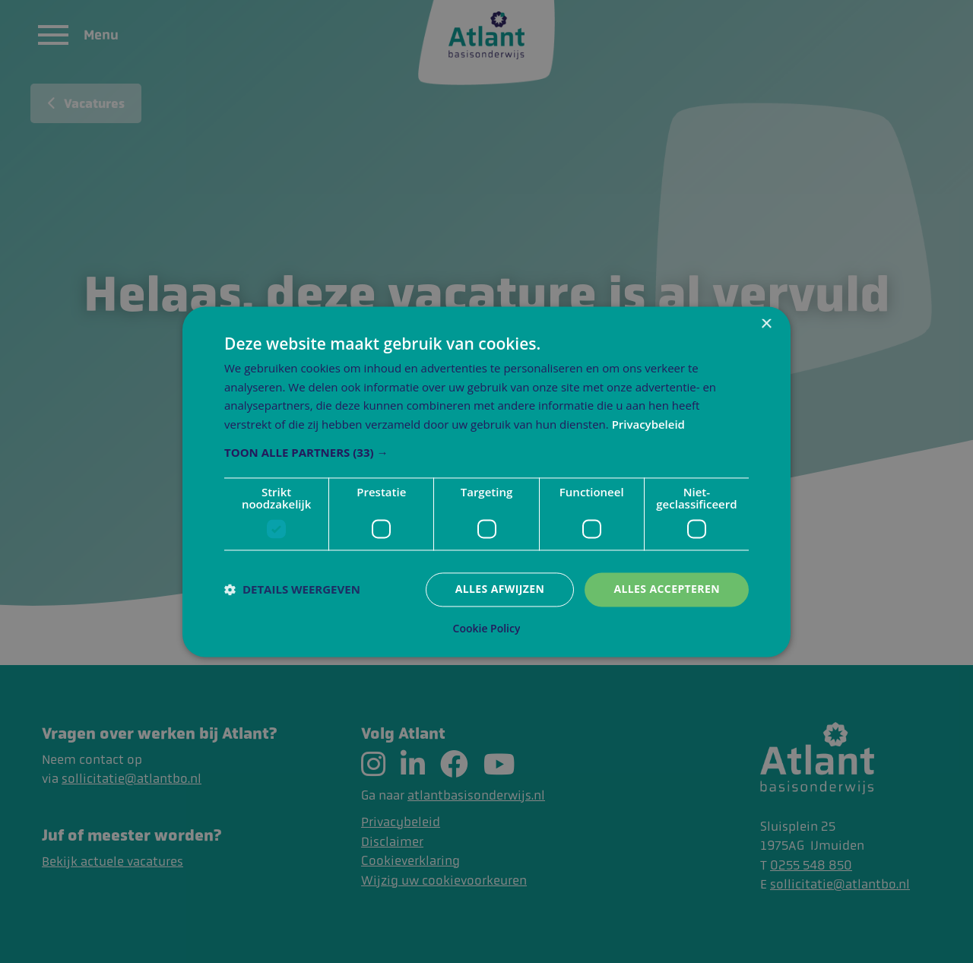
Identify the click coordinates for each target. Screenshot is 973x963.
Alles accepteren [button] (666, 588)
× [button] (766, 324)
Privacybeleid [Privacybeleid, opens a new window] (648, 424)
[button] (486, 452)
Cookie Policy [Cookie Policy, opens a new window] (487, 628)
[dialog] (486, 481)
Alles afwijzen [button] (500, 588)
